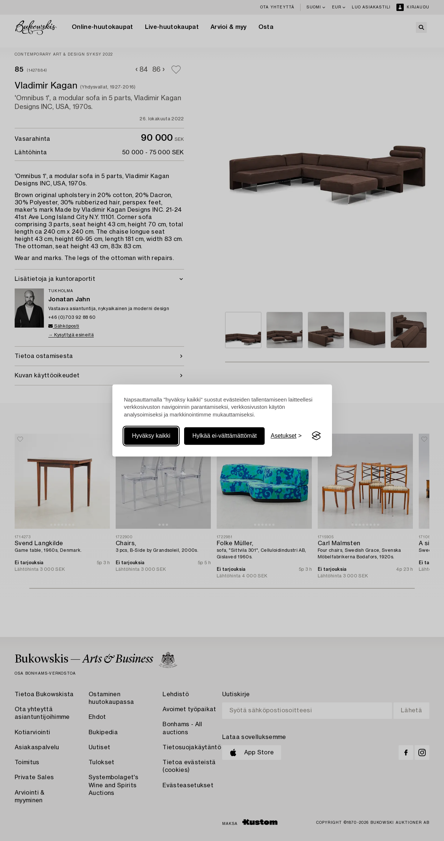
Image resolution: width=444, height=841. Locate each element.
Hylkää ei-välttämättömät (224, 436)
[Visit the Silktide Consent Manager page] (316, 436)
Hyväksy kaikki (151, 436)
